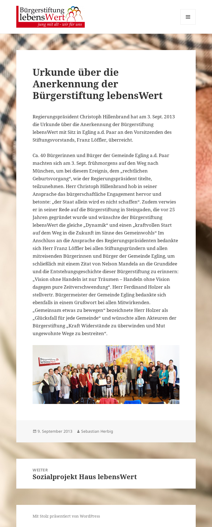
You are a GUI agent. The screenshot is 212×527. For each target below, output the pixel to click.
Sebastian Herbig (97, 431)
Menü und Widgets (188, 24)
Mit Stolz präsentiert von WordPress (66, 516)
